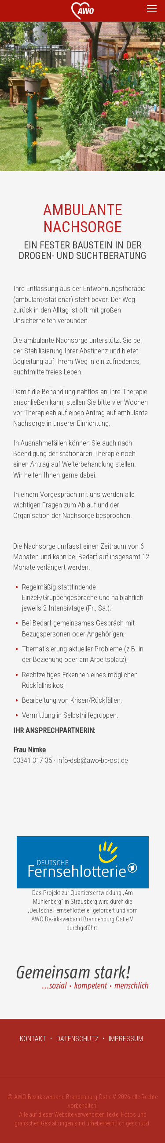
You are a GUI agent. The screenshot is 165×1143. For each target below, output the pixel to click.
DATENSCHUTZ (77, 1039)
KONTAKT (33, 1039)
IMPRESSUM (126, 1039)
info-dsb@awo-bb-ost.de (92, 760)
